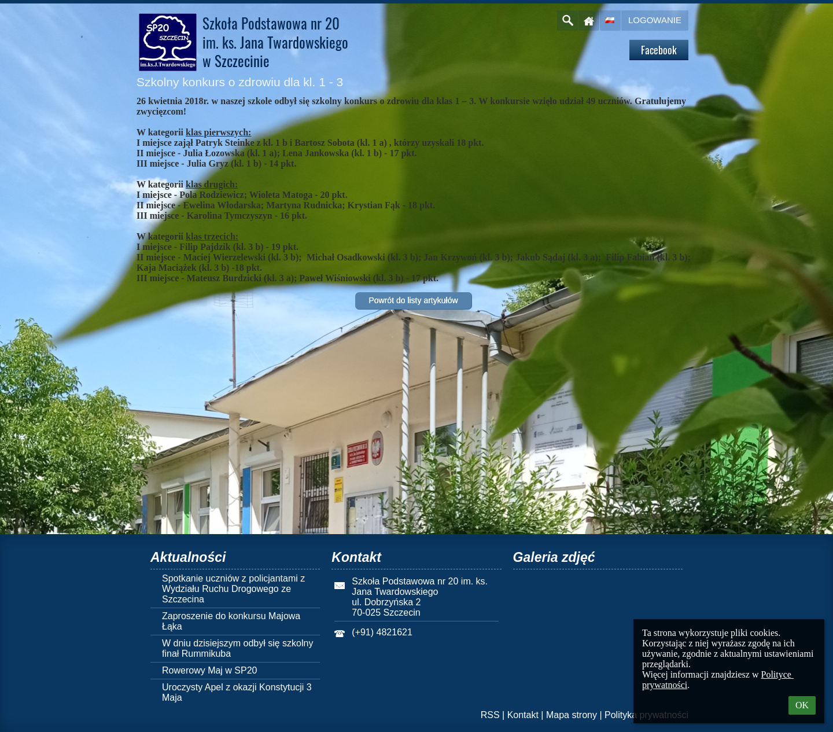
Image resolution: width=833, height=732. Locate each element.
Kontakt (523, 715)
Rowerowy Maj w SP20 (209, 670)
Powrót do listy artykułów (413, 300)
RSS (490, 715)
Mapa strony (571, 715)
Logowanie (654, 20)
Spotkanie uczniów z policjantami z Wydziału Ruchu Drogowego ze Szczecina (233, 588)
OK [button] (802, 705)
